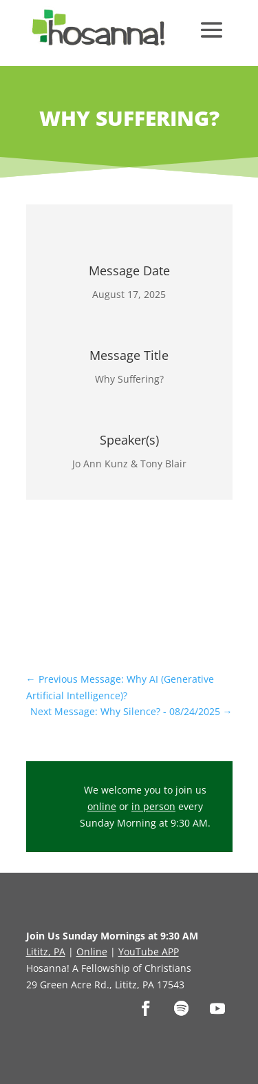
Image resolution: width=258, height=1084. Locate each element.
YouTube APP (148, 951)
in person (153, 806)
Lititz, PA (45, 951)
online (101, 806)
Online (91, 951)
